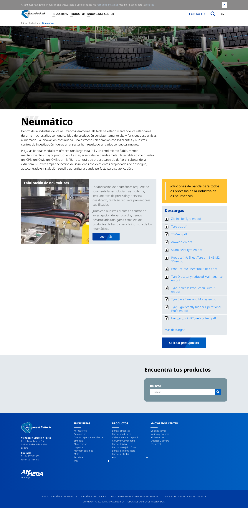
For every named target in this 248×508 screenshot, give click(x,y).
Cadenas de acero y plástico (126, 437)
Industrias (60, 14)
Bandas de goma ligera (123, 450)
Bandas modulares (121, 434)
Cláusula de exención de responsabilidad (135, 496)
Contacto (197, 14)
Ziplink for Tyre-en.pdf (186, 219)
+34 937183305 (31, 456)
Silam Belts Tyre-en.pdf (186, 250)
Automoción (80, 434)
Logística (78, 447)
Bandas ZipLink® (120, 454)
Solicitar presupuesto (184, 343)
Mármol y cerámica (83, 450)
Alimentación (80, 444)
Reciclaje (78, 457)
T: (22, 456)
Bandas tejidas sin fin (122, 444)
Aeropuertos (80, 430)
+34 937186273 (31, 459)
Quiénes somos (158, 430)
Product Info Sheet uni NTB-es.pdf (194, 269)
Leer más (106, 237)
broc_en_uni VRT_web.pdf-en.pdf (193, 318)
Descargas (170, 496)
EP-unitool (156, 444)
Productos (77, 14)
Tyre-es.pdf (178, 226)
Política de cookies (94, 496)
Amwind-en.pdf (181, 242)
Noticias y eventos (160, 434)
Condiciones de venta (193, 496)
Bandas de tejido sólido (124, 447)
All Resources (157, 437)
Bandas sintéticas (121, 430)
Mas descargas (175, 330)
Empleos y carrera (160, 440)
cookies (150, 4)
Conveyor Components (123, 440)
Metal (77, 454)
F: (22, 459)
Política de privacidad (66, 496)
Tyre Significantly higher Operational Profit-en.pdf (196, 309)
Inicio (24, 23)
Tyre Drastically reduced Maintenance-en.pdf (197, 278)
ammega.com (28, 477)
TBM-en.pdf (179, 234)
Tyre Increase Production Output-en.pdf (193, 290)
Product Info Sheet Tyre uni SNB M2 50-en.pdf (195, 259)
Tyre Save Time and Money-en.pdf (194, 299)
